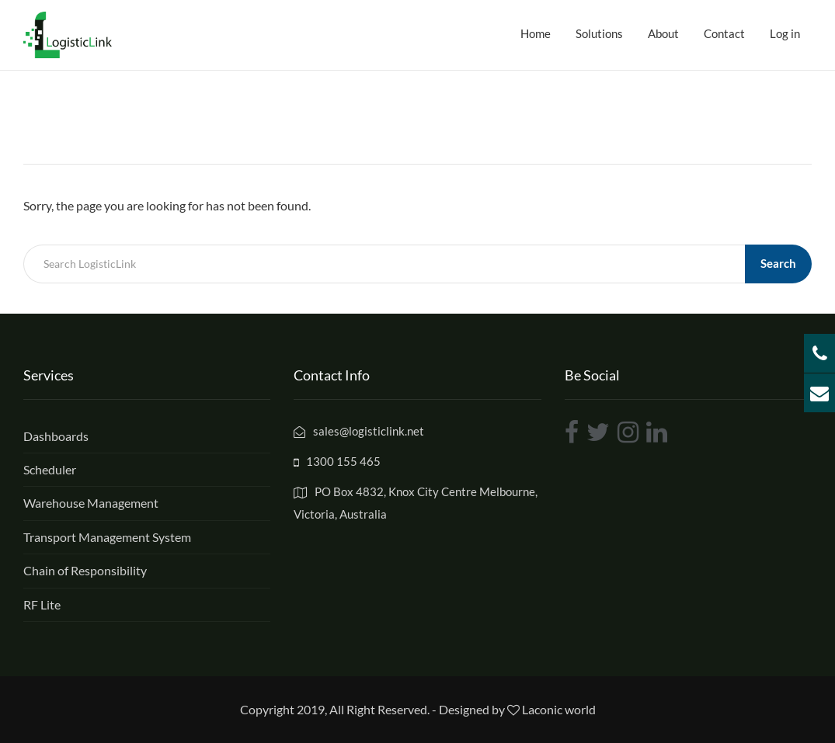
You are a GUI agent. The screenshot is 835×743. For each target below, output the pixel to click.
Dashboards (56, 436)
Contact (724, 33)
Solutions (599, 33)
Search (778, 263)
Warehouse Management (90, 502)
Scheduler (49, 469)
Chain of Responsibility (85, 570)
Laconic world (559, 709)
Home (535, 33)
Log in (785, 33)
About (663, 33)
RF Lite (42, 604)
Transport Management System (107, 536)
